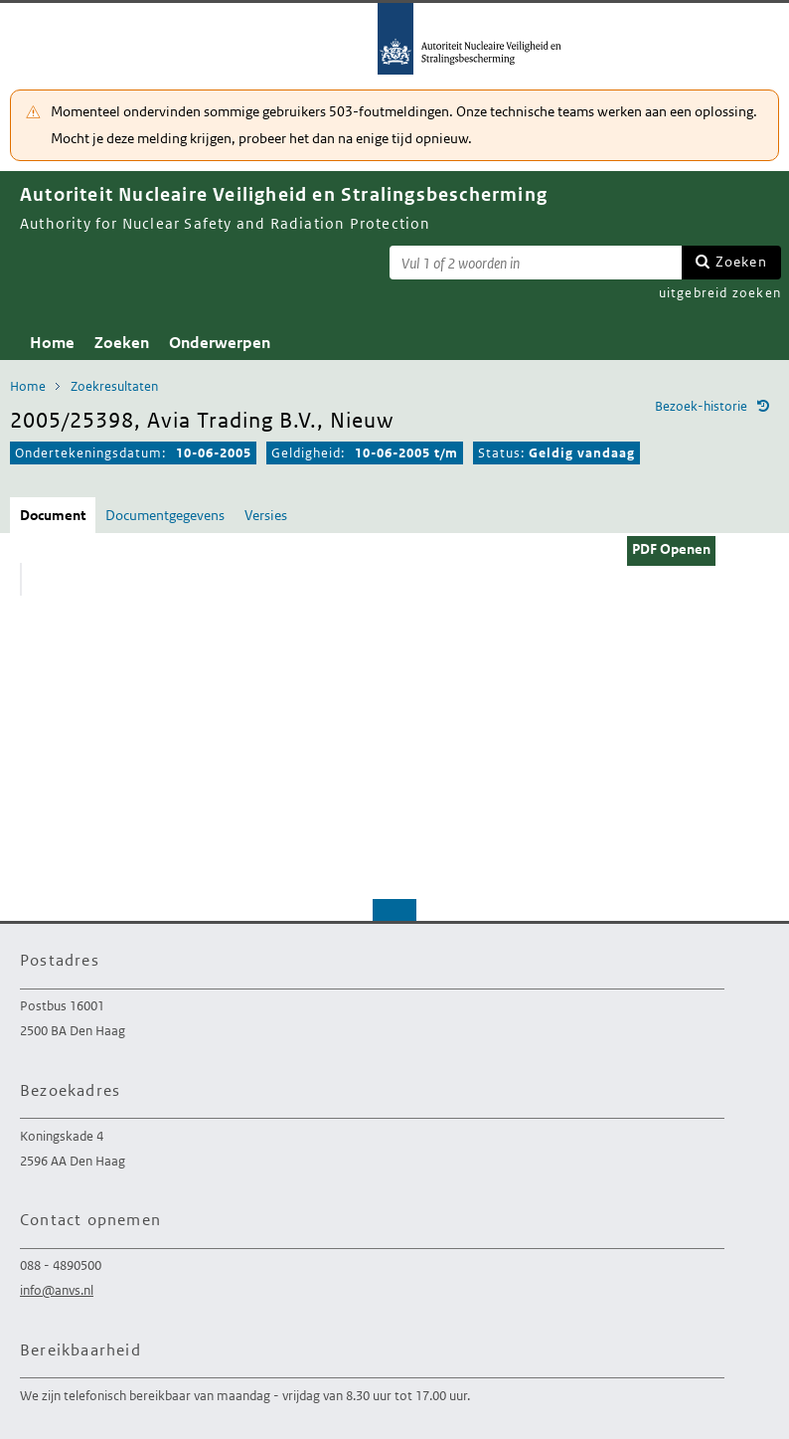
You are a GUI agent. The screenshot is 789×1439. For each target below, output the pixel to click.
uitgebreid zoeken (720, 292)
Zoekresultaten (114, 386)
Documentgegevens (165, 515)
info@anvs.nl (56, 1290)
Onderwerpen (219, 342)
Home (52, 342)
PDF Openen (671, 549)
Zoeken (741, 261)
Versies (265, 515)
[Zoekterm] (536, 262)
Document (52, 515)
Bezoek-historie (701, 406)
